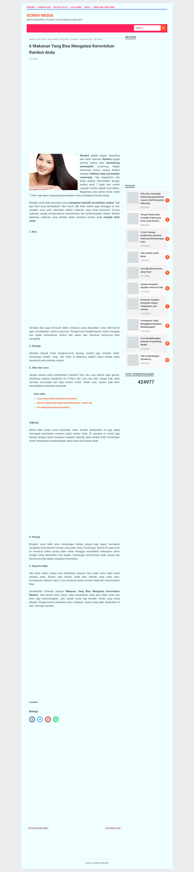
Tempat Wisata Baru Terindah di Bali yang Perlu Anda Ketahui (150, 217)
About (87, 7)
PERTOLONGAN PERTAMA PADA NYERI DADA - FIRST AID (64, 403)
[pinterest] (48, 719)
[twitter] (40, 719)
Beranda (31, 7)
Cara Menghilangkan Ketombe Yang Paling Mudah (150, 341)
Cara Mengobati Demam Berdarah (53, 407)
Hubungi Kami (44, 7)
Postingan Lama (113, 828)
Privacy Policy (61, 7)
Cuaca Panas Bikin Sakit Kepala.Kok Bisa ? (57, 398)
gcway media (40, 15)
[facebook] (32, 719)
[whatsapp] (56, 719)
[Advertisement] (74, 85)
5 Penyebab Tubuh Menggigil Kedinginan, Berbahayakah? (151, 323)
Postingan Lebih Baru (38, 828)
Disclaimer (76, 7)
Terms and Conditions (103, 7)
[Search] (147, 28)
